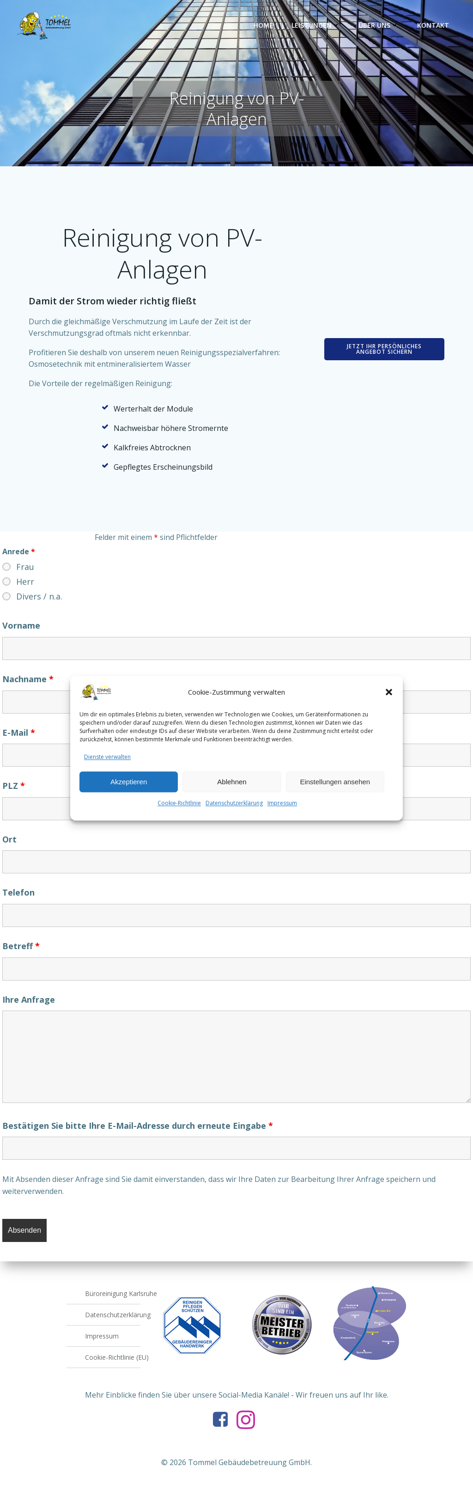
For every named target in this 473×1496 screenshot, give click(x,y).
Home (263, 25)
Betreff (21, 946)
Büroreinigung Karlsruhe (112, 1293)
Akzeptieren (128, 790)
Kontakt (433, 25)
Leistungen (315, 25)
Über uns (378, 25)
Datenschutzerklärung (234, 812)
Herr (25, 582)
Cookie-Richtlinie (179, 812)
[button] (389, 700)
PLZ (13, 786)
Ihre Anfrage (28, 999)
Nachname (28, 679)
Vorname (21, 625)
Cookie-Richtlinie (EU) (112, 1357)
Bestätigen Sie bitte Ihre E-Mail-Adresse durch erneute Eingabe (137, 1126)
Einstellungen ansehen (335, 790)
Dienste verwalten (107, 765)
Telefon (18, 892)
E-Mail (18, 732)
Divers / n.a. (39, 596)
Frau (25, 567)
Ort (9, 839)
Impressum (282, 812)
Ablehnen (231, 790)
